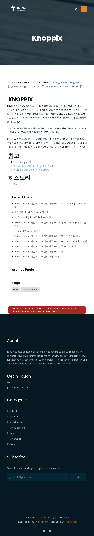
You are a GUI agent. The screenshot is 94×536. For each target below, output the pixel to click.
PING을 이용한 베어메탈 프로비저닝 (31, 169)
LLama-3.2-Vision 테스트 (27, 230)
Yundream (42, 521)
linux (15, 289)
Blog (12, 444)
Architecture (16, 422)
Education (15, 411)
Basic (13, 433)
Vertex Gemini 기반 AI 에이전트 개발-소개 (36, 256)
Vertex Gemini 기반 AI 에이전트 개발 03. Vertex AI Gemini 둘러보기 (50, 241)
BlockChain (16, 438)
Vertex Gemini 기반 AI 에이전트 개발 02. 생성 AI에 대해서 (45, 246)
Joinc (44, 517)
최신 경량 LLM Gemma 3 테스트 (31, 212)
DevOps (14, 416)
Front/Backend (17, 427)
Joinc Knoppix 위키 (22, 162)
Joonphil (72, 521)
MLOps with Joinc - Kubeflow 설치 (32, 217)
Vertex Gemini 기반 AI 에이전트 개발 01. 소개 (38, 251)
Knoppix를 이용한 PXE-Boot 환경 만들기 (33, 165)
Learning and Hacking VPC (65, 82)
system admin (30, 289)
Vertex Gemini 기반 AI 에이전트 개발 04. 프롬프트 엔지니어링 (47, 236)
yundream (14, 86)
